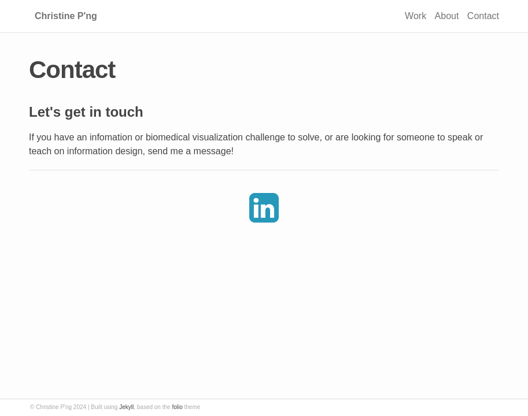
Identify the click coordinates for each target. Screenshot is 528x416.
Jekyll (126, 407)
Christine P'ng (66, 16)
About (447, 16)
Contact (483, 16)
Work (415, 16)
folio (177, 407)
